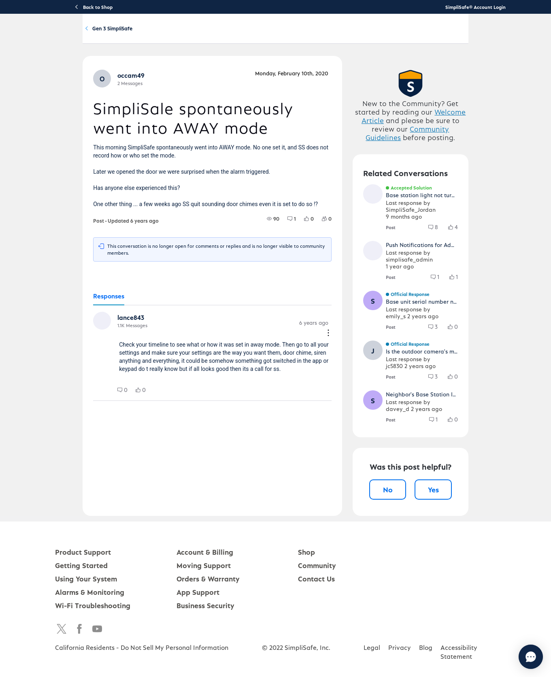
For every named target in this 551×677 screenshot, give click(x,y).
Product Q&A (130, 72)
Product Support (164, 35)
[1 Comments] (302, 266)
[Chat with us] (508, 657)
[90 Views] (284, 266)
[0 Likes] (320, 266)
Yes (456, 521)
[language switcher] (503, 35)
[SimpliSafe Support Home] (85, 35)
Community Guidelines (424, 174)
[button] (75, 124)
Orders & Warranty (208, 610)
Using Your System (260, 35)
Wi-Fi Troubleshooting (92, 636)
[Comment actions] (339, 364)
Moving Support (204, 596)
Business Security (205, 636)
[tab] (81, 337)
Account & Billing (312, 35)
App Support (198, 623)
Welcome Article (448, 157)
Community (354, 35)
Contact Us (316, 610)
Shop (306, 583)
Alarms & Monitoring (89, 623)
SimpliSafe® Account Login (475, 7)
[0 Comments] (95, 424)
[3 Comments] (460, 358)
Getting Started (211, 35)
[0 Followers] (338, 266)
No (403, 521)
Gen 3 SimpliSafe (184, 72)
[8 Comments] (461, 266)
